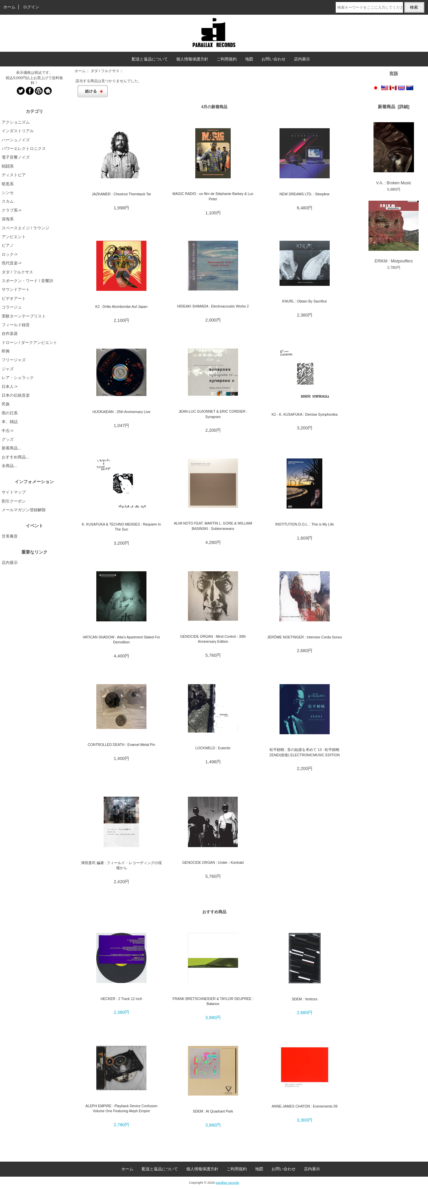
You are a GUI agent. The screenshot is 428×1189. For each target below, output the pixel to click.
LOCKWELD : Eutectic (213, 748)
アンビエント (14, 236)
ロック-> (9, 254)
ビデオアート (14, 298)
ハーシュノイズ (16, 140)
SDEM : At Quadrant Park (213, 1111)
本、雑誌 (10, 421)
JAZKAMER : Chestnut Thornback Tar (121, 194)
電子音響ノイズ (16, 157)
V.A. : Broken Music (393, 153)
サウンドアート (16, 289)
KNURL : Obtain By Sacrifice (304, 301)
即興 (6, 351)
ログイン (31, 7)
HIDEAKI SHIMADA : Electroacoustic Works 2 (213, 306)
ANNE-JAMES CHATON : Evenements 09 (305, 1106)
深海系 (8, 219)
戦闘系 (8, 166)
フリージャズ (14, 360)
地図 (249, 59)
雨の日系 (10, 413)
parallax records (227, 1182)
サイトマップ (14, 492)
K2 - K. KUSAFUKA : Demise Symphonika (304, 414)
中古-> (7, 430)
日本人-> (9, 386)
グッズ (8, 439)
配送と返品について (150, 59)
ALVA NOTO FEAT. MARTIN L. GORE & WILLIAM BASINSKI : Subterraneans (213, 525)
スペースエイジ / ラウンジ (25, 228)
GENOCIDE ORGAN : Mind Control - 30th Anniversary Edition (213, 638)
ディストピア (14, 175)
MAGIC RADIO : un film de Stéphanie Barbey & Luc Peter (213, 196)
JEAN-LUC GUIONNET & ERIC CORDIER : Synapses (213, 413)
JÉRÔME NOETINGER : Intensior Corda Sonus (304, 637)
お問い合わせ (273, 59)
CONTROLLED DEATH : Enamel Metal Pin (121, 745)
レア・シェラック (18, 377)
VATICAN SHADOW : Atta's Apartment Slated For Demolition (121, 639)
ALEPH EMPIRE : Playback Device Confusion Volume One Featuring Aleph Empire (121, 1108)
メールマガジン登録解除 (24, 510)
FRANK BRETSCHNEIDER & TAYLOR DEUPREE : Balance (213, 1001)
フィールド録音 (16, 325)
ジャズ (8, 369)
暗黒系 (8, 184)
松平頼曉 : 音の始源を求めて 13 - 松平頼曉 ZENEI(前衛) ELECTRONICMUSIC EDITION (304, 752)
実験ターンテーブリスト (24, 316)
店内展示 (302, 59)
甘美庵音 (10, 536)
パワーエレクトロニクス (24, 148)
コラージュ (12, 307)
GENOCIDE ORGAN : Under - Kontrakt (213, 862)
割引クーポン (14, 501)
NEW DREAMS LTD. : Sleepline (305, 194)
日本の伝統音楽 (16, 395)
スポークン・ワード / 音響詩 (27, 280)
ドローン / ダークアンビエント (29, 342)
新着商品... (11, 448)
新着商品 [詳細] (393, 106)
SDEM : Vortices (304, 999)
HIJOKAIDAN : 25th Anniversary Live (121, 412)
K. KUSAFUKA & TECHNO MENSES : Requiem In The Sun (121, 526)
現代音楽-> (11, 263)
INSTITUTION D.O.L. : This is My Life (304, 524)
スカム (8, 201)
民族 (6, 404)
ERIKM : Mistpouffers (393, 232)
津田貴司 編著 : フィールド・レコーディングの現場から (121, 865)
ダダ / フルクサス (105, 71)
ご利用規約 (227, 59)
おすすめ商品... (15, 457)
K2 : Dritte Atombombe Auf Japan (121, 307)
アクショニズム (16, 122)
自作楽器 (10, 333)
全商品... (9, 465)
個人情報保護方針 (192, 59)
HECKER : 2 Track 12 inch (121, 999)
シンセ (8, 192)
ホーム (9, 7)
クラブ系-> (11, 210)
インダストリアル (18, 131)
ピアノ (8, 245)
